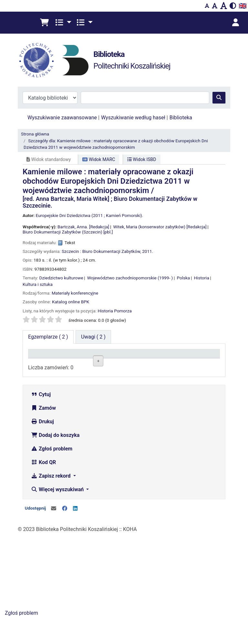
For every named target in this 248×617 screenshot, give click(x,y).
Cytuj (41, 470)
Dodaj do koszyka (55, 511)
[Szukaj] (218, 97)
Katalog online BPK (70, 301)
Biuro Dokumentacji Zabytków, (111, 251)
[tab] (93, 337)
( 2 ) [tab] (48, 337)
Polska (183, 277)
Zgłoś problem (51, 525)
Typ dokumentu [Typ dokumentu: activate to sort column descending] (44, 359)
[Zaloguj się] (235, 22)
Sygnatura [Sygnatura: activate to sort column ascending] (138, 362)
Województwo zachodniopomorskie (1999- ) (130, 277)
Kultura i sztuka (38, 284)
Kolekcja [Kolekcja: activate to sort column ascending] (73, 362)
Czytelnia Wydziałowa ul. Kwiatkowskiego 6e (107, 414)
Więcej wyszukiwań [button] (58, 565)
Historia (201, 277)
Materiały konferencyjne (75, 293)
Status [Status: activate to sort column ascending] (166, 362)
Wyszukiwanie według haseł (133, 117)
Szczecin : (71, 251)
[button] (44, 22)
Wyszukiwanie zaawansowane (62, 117)
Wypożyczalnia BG (108, 380)
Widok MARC (98, 159)
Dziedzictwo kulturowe (61, 277)
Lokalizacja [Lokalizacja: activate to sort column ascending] (108, 362)
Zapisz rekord (51, 552)
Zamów (43, 484)
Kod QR (43, 538)
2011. (147, 251)
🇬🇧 (243, 6)
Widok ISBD (141, 159)
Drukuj (42, 497)
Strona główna (35, 133)
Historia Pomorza (114, 310)
